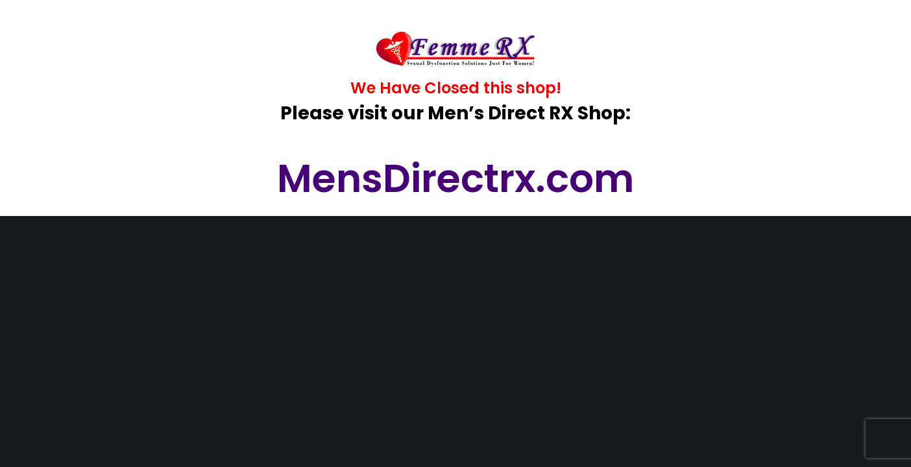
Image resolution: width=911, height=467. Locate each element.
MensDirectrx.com (455, 178)
